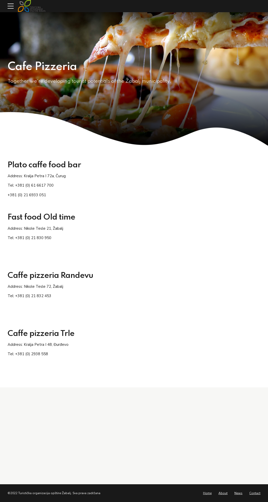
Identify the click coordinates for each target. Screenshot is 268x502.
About (223, 493)
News (238, 493)
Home (207, 493)
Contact (254, 493)
